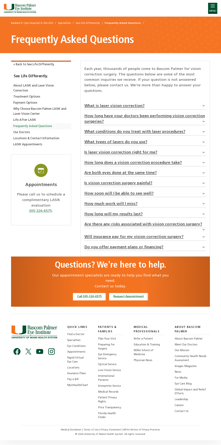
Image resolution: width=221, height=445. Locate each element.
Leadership (181, 404)
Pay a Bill (73, 383)
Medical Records (109, 396)
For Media (180, 382)
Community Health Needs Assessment (190, 362)
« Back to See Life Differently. (34, 64)
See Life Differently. (31, 76)
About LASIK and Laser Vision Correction (33, 88)
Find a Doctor (76, 338)
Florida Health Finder (108, 420)
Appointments (76, 355)
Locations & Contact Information (36, 138)
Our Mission (182, 354)
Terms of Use (91, 435)
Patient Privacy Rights (109, 404)
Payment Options (25, 102)
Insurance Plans (77, 377)
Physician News (144, 364)
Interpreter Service (111, 390)
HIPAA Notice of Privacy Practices (141, 435)
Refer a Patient (144, 342)
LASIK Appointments (27, 144)
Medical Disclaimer (71, 435)
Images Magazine (185, 370)
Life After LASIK (24, 120)
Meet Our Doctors (186, 348)
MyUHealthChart (78, 389)
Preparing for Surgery (108, 350)
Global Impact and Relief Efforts (190, 396)
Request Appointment (128, 300)
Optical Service (109, 368)
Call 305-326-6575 (89, 300)
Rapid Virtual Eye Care (76, 363)
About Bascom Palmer (188, 342)
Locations (73, 371)
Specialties (74, 344)
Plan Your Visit (109, 342)
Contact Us (181, 416)
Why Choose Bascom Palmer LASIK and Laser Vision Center (39, 111)
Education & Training (148, 348)
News (177, 376)
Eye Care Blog (183, 388)
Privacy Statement (111, 435)
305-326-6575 (40, 211)
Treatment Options (26, 96)
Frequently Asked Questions (32, 126)
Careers (179, 410)
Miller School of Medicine (144, 356)
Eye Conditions (77, 350)
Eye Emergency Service (108, 360)
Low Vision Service (111, 374)
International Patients (108, 382)
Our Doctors (21, 132)
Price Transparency (111, 412)
